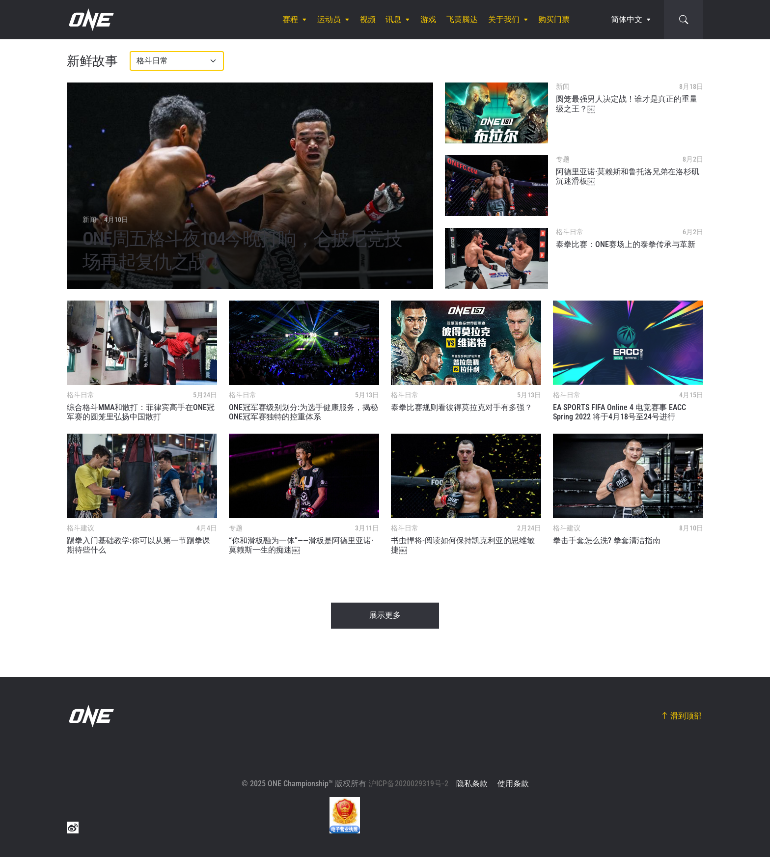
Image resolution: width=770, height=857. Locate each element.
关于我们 (504, 19)
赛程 (290, 19)
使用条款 (513, 783)
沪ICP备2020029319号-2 (408, 783)
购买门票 (554, 19)
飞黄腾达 (462, 19)
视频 (368, 19)
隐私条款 (472, 783)
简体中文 (626, 19)
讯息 (393, 19)
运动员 (329, 19)
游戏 (428, 19)
